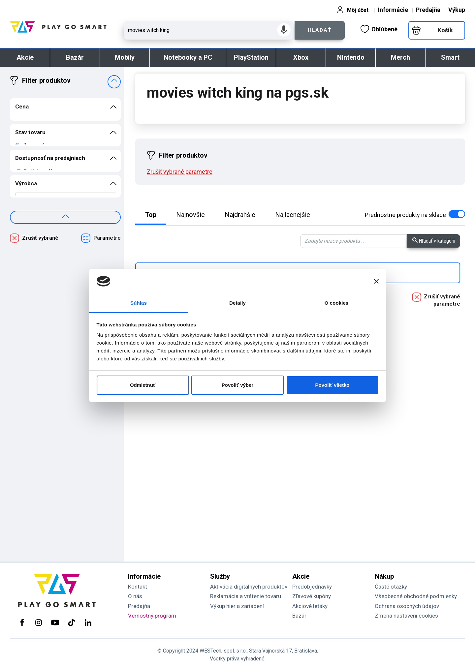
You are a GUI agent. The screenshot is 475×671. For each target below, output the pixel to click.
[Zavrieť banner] (376, 281)
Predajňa (428, 9)
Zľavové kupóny (311, 596)
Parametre (107, 238)
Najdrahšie (240, 215)
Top (150, 215)
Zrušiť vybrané (40, 238)
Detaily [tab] (237, 303)
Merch (400, 57)
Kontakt (137, 586)
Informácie (393, 9)
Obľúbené (379, 29)
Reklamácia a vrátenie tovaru (245, 596)
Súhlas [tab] (138, 303)
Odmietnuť (142, 385)
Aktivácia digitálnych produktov (248, 586)
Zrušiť (179, 171)
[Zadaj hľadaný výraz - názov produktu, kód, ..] (209, 30)
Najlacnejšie (292, 215)
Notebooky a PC (188, 57)
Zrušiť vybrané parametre (442, 300)
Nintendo (350, 57)
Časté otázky (391, 586)
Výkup (456, 9)
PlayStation (251, 57)
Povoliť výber (237, 385)
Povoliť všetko (332, 385)
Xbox (300, 57)
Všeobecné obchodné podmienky (416, 596)
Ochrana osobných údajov (407, 606)
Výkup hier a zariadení (237, 606)
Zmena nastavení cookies (406, 615)
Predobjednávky (312, 586)
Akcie (25, 57)
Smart (450, 57)
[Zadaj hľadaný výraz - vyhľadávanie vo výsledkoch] (353, 241)
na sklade (415, 215)
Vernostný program (152, 615)
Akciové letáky (310, 606)
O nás (135, 596)
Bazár (75, 57)
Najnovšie (190, 215)
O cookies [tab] (337, 303)
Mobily (125, 57)
